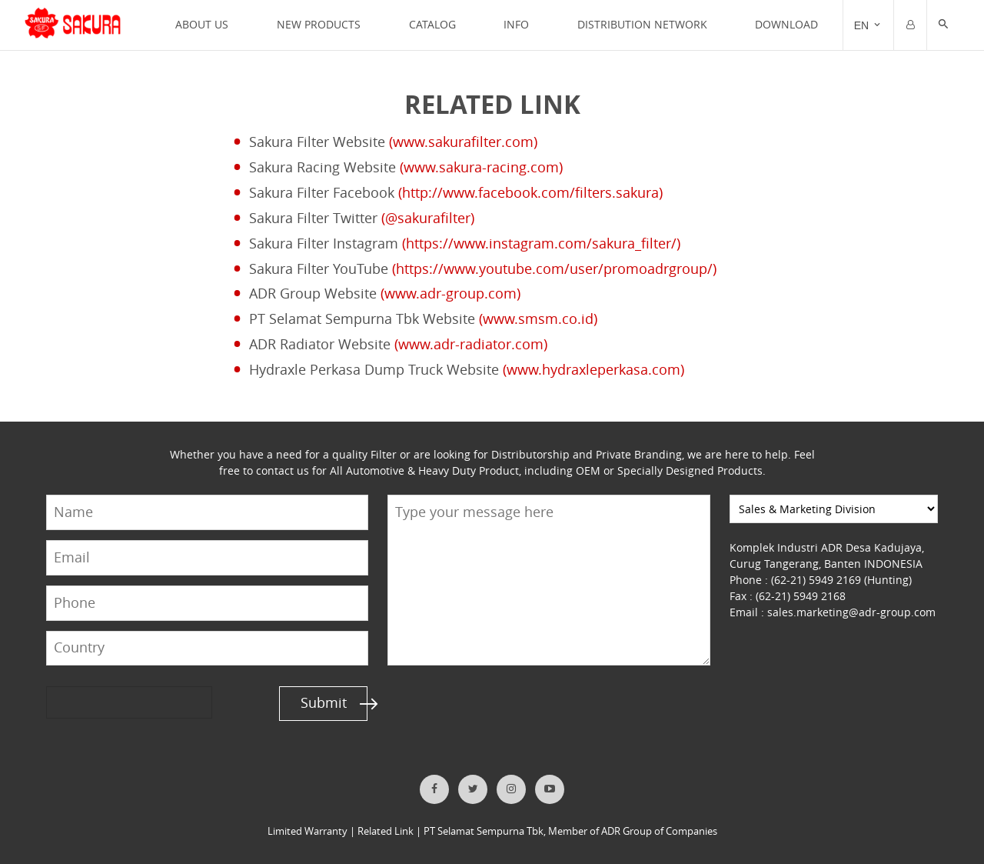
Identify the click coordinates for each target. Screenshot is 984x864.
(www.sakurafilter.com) (463, 142)
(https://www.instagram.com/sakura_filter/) (541, 243)
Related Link (385, 831)
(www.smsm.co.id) (538, 319)
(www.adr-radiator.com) (470, 344)
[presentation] (105, 702)
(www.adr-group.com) (450, 293)
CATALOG (432, 24)
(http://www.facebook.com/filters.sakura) (530, 193)
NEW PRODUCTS (319, 24)
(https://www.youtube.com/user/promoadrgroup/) (554, 269)
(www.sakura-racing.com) (481, 167)
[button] (943, 25)
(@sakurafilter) (427, 218)
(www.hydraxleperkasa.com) (593, 370)
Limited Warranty (307, 831)
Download (786, 24)
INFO (516, 24)
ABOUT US (201, 24)
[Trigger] (868, 25)
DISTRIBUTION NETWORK (642, 24)
